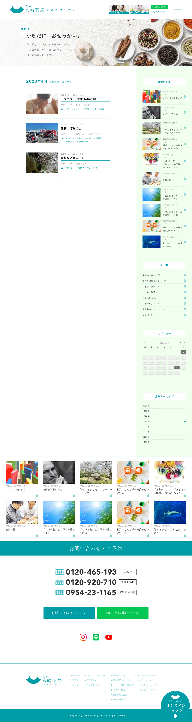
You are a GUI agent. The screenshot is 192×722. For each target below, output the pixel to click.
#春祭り (80, 168)
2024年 (146, 416)
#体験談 (97, 138)
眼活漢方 (75, 680)
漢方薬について (119, 675)
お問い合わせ (159, 12)
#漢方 (101, 109)
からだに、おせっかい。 (96, 675)
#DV (68, 109)
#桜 (88, 168)
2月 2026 (164, 342)
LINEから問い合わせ (122, 613)
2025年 (146, 411)
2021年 (146, 432)
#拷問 (86, 109)
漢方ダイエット (92, 680)
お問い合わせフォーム (69, 613)
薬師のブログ (95, 134)
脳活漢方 (75, 685)
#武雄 (95, 168)
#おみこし (70, 168)
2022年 (146, 426)
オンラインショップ (147, 685)
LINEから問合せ (159, 7)
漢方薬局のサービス (121, 680)
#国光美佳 (70, 142)
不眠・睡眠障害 (119, 699)
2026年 (146, 406)
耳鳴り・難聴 (118, 690)
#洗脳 (94, 109)
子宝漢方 (75, 675)
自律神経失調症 (119, 695)
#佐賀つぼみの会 (84, 138)
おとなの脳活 (83, 104)
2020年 (146, 437)
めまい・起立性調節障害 (123, 685)
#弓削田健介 (82, 142)
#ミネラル (70, 138)
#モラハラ (76, 109)
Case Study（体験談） (148, 675)
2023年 (146, 421)
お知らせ (80, 134)
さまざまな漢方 (92, 685)
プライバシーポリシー (148, 690)
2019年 (146, 442)
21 (177, 367)
